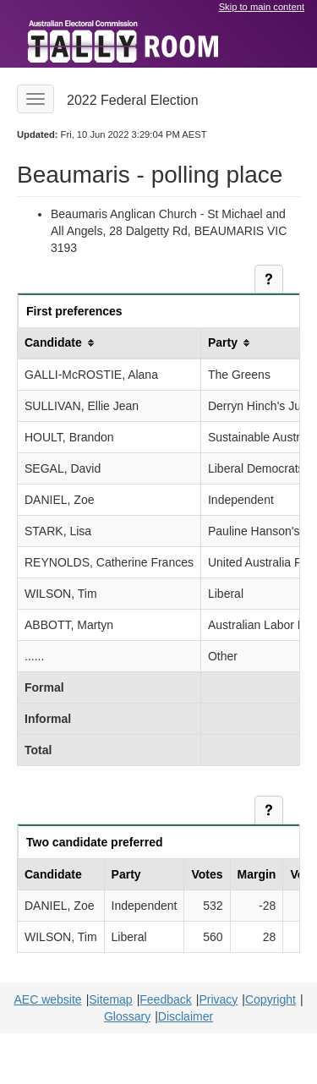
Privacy (218, 999)
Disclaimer (185, 1016)
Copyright (270, 999)
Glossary (127, 1016)
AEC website (47, 999)
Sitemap (110, 999)
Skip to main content (261, 7)
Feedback (165, 999)
